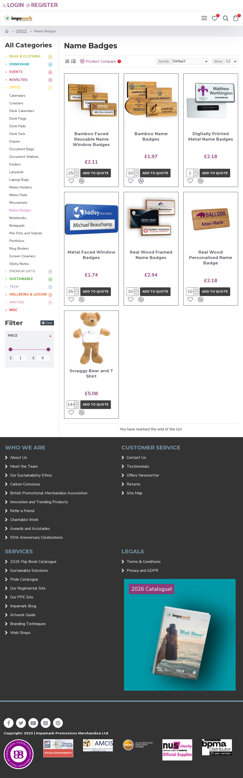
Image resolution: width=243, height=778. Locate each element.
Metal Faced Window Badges (91, 255)
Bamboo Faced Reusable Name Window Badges (91, 139)
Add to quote (95, 173)
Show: (218, 61)
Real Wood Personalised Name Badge (210, 257)
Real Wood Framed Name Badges (151, 255)
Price (12, 335)
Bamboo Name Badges (151, 136)
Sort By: (164, 61)
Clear (48, 323)
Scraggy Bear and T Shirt (91, 373)
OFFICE (21, 31)
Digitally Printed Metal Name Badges (210, 136)
